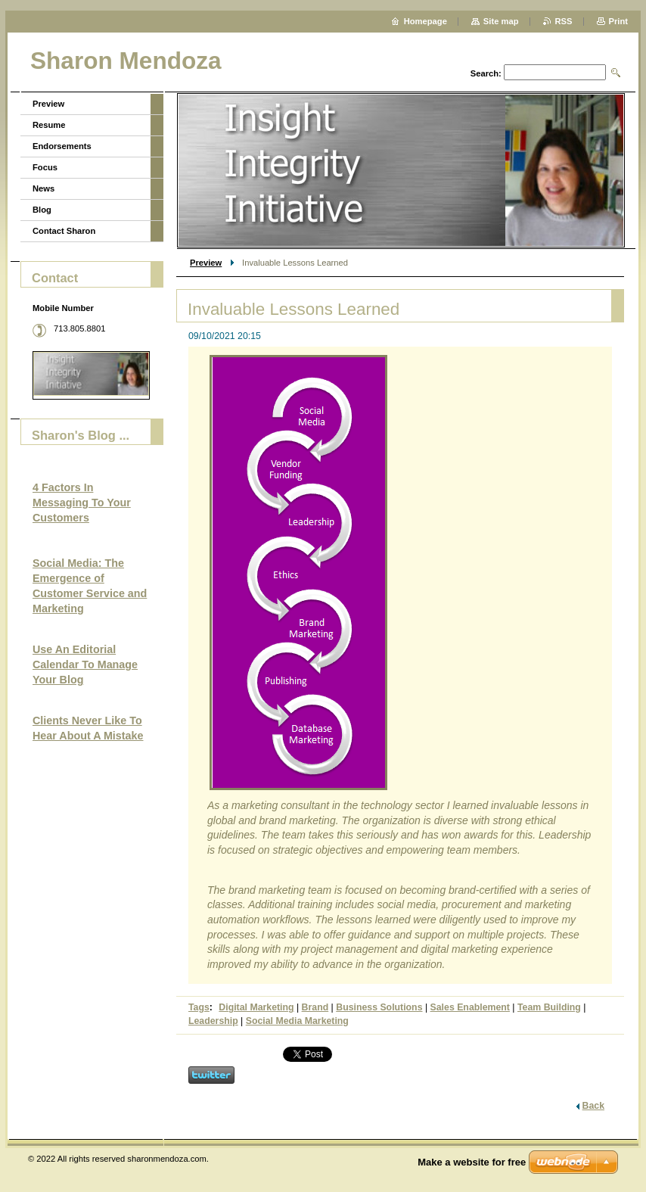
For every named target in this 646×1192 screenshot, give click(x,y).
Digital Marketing (256, 1007)
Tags (199, 1007)
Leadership (213, 1021)
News (43, 188)
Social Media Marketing (297, 1021)
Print (618, 21)
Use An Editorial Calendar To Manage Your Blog (85, 664)
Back (593, 1105)
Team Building (549, 1007)
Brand (315, 1007)
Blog (42, 209)
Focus (45, 167)
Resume (49, 124)
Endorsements (62, 146)
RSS (564, 21)
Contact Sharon (64, 230)
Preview (206, 262)
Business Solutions (379, 1007)
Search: (486, 73)
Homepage (425, 21)
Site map (501, 21)
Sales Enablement (470, 1007)
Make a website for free (472, 1162)
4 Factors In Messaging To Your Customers (82, 502)
